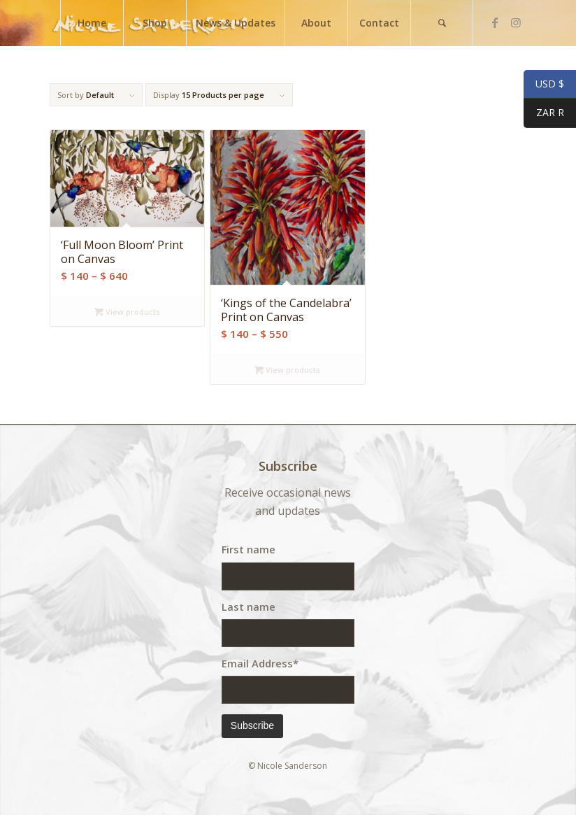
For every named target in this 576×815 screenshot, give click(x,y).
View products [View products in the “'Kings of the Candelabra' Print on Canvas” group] (287, 369)
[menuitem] (91, 23)
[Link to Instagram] (515, 22)
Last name (248, 607)
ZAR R (544, 114)
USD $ (544, 85)
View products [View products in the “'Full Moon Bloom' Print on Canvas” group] (127, 311)
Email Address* (260, 663)
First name (248, 549)
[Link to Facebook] (494, 22)
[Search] (441, 23)
